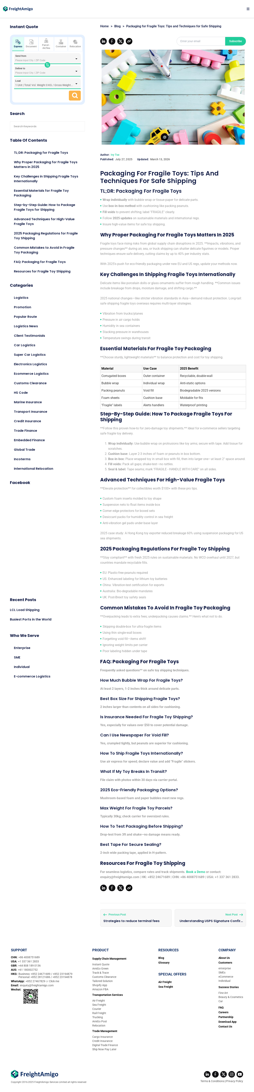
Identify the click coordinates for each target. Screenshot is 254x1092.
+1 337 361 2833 (28, 960)
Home (104, 26)
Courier (96, 1007)
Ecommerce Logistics (31, 373)
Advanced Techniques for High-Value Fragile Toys (44, 221)
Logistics (21, 297)
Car (220, 999)
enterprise (224, 967)
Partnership (225, 1015)
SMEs (221, 971)
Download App (227, 1020)
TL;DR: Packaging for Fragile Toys (41, 152)
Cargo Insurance (102, 1035)
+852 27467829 (36, 979)
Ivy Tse (115, 154)
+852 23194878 (62, 975)
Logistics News (26, 326)
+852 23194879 (62, 972)
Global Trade (24, 449)
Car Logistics (24, 345)
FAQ (221, 1006)
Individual (22, 667)
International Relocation (33, 468)
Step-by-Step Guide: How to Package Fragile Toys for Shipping (44, 207)
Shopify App (99, 983)
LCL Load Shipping (24, 610)
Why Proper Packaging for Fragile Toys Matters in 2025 (45, 164)
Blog (117, 26)
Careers (223, 1010)
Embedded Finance (29, 440)
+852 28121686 (41, 975)
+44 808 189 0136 (29, 964)
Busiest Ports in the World (30, 619)
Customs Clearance (30, 383)
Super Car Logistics (30, 354)
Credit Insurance (27, 421)
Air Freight (98, 999)
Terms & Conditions (212, 1079)
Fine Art (223, 991)
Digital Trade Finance (105, 1043)
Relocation (75, 44)
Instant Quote (100, 963)
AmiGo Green (100, 967)
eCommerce (225, 975)
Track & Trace (100, 971)
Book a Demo (195, 872)
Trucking (97, 1015)
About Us (224, 956)
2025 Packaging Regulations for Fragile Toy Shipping (46, 235)
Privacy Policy (234, 1079)
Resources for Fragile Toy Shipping (42, 271)
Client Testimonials (29, 335)
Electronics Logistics (30, 364)
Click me (54, 979)
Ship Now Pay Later (104, 1047)
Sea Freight (99, 1003)
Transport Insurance (30, 411)
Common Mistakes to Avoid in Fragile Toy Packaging (44, 250)
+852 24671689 (41, 972)
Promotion (22, 307)
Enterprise (22, 648)
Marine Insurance (28, 402)
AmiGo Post (99, 1020)
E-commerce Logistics (32, 676)
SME (17, 657)
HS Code (21, 392)
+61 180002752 (28, 968)
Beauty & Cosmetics (230, 995)
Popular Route (25, 316)
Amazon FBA (100, 988)
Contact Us (225, 1025)
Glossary (163, 961)
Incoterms (22, 459)
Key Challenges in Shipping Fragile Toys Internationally (46, 178)
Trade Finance (25, 430)
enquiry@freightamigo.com (37, 984)
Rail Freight (99, 1011)
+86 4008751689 (29, 955)
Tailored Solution (102, 979)
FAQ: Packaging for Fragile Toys (40, 262)
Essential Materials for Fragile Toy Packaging (41, 193)
